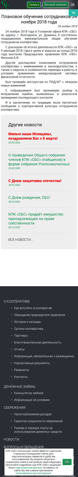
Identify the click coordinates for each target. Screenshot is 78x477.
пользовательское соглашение (33, 473)
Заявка (34, 5)
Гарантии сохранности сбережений (38, 421)
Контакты (21, 377)
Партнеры (21, 335)
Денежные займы (19, 386)
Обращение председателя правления (39, 315)
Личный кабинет (55, 5)
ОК (67, 462)
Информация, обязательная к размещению (44, 356)
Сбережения (14, 407)
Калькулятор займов (28, 393)
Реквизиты (21, 370)
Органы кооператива (28, 328)
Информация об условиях (32, 400)
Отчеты (19, 349)
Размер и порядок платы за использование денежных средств (38, 429)
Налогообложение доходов (32, 414)
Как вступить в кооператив (33, 308)
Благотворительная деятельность (37, 342)
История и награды (27, 322)
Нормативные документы (32, 363)
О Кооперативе (17, 301)
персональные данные (28, 467)
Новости (11, 439)
